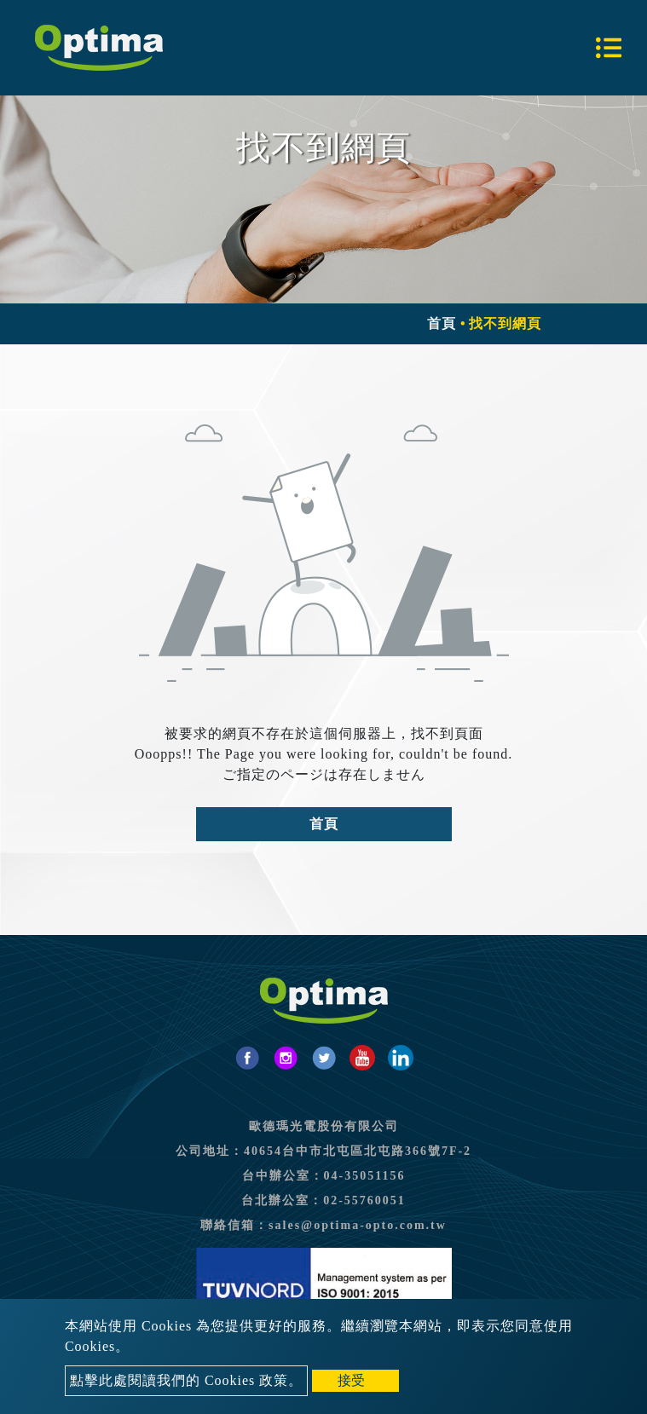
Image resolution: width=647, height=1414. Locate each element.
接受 (351, 1380)
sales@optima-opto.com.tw (358, 1225)
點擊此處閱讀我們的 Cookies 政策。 (186, 1380)
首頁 (441, 323)
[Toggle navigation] (609, 48)
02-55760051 (364, 1200)
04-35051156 (365, 1175)
